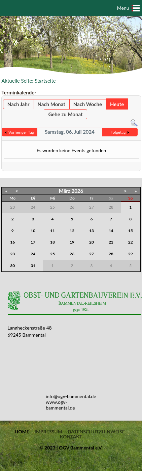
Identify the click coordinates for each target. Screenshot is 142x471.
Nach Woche (87, 104)
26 (72, 253)
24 (33, 253)
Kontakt (71, 436)
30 (12, 265)
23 (12, 253)
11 (52, 230)
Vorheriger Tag (21, 132)
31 (33, 265)
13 (91, 230)
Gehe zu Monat (65, 114)
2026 (77, 191)
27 (91, 253)
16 (12, 242)
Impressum (48, 431)
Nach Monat (51, 104)
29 (130, 253)
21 (111, 242)
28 (111, 253)
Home (21, 431)
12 (72, 230)
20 (91, 242)
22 (130, 242)
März (64, 191)
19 (72, 242)
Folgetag (118, 132)
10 (33, 230)
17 (33, 242)
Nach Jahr (18, 104)
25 (52, 253)
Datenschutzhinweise (96, 431)
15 (130, 230)
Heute (117, 104)
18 (52, 242)
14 (111, 230)
